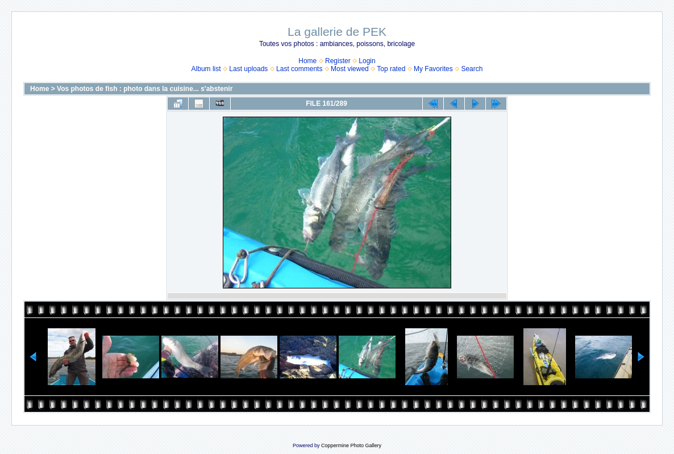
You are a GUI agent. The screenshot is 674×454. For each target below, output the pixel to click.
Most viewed (350, 69)
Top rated (391, 69)
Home (307, 61)
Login (367, 61)
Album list (206, 69)
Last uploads (248, 69)
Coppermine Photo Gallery (351, 445)
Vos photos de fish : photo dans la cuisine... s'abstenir (144, 89)
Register (338, 61)
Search (471, 69)
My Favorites (433, 69)
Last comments (299, 69)
